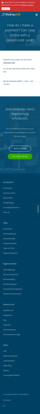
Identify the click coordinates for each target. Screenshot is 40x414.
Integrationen (7, 315)
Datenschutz (7, 365)
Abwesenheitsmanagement (12, 289)
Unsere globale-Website (11, 375)
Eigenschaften (8, 198)
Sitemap (6, 370)
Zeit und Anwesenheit (10, 274)
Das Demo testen (20, 156)
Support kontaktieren (10, 253)
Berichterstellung (9, 279)
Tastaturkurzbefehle (10, 243)
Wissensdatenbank (9, 234)
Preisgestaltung (8, 203)
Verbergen (5, 9)
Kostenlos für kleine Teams (12, 294)
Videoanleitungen (9, 238)
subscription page (9, 63)
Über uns (6, 212)
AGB (4, 351)
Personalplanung (9, 270)
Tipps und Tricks (8, 248)
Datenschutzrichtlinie (10, 356)
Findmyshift (7, 388)
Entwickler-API (8, 310)
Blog (4, 320)
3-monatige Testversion (11, 207)
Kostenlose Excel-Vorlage (11, 334)
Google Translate (27, 5)
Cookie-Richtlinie (9, 361)
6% (31, 81)
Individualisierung (9, 330)
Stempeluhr (7, 325)
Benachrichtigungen (10, 284)
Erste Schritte (20, 148)
